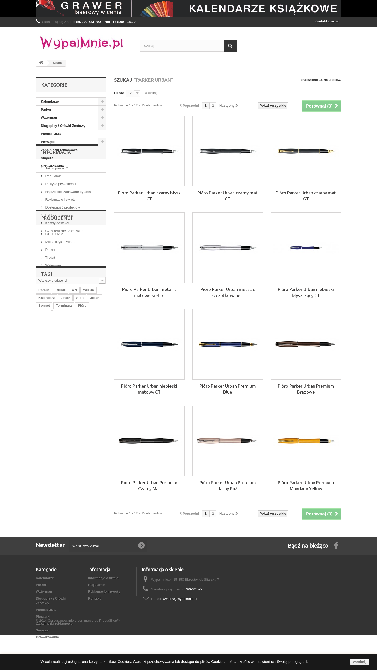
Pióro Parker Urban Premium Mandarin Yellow (306, 485)
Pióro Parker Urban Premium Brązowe (306, 388)
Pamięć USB (51, 134)
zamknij (359, 662)
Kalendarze (50, 101)
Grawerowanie (52, 166)
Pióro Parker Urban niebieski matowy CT (149, 388)
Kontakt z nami (327, 21)
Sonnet (44, 394)
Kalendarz (46, 386)
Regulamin (53, 208)
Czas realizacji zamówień (64, 263)
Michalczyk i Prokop (59, 304)
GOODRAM (53, 296)
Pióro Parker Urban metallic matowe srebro (149, 292)
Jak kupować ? (56, 200)
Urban (94, 386)
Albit (80, 386)
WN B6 (88, 378)
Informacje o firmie (103, 578)
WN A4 (43, 402)
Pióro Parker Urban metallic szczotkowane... (228, 292)
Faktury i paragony (58, 247)
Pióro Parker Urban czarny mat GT (306, 195)
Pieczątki (48, 142)
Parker (46, 109)
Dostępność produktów (62, 239)
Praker (60, 402)
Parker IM (73, 417)
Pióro (82, 394)
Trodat (49, 320)
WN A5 (93, 409)
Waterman (49, 118)
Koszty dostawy (56, 255)
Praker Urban (49, 417)
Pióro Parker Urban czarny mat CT (227, 195)
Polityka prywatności (60, 216)
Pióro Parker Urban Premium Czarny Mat (149, 485)
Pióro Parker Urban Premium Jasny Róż (227, 485)
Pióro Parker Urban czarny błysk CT (149, 195)
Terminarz (64, 394)
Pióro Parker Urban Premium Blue (227, 388)
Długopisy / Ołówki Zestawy (63, 126)
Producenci (56, 282)
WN (74, 378)
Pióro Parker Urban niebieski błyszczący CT (306, 292)
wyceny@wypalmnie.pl (180, 599)
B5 (80, 409)
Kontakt (94, 598)
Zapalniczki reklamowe (59, 150)
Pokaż (119, 93)
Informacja (56, 186)
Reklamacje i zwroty (59, 231)
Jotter (65, 386)
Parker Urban (82, 402)
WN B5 (43, 409)
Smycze (47, 158)
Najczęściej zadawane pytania (67, 224)
